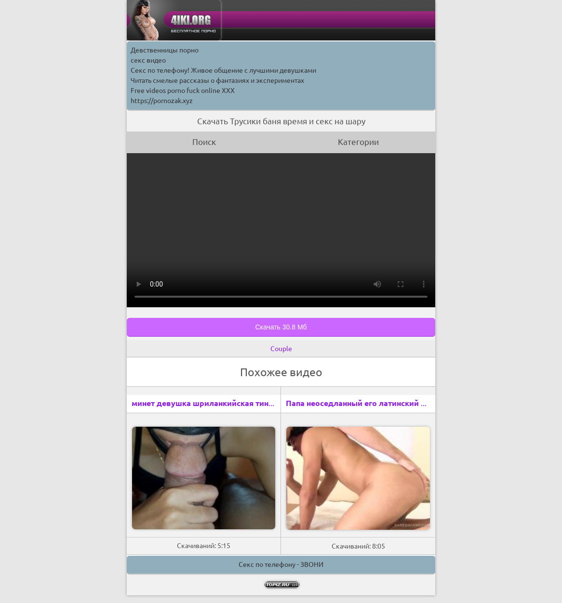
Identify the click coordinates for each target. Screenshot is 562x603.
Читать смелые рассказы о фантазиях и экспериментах (217, 80)
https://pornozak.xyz (162, 101)
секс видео (148, 60)
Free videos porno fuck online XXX (183, 90)
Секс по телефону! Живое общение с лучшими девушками (223, 70)
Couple (281, 349)
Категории (358, 141)
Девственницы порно (165, 50)
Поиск (204, 141)
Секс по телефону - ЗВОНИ (281, 564)
